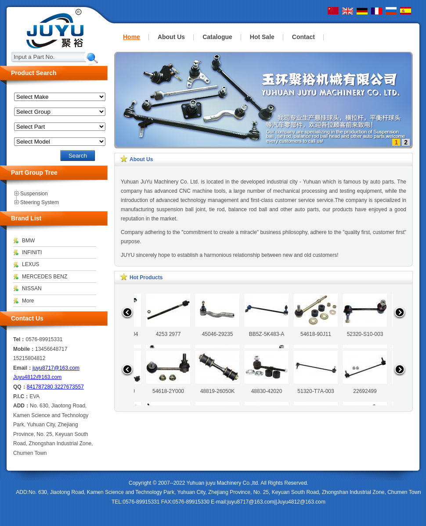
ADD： (21, 406)
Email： (22, 368)
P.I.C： (21, 396)
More (28, 301)
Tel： (19, 339)
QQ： (20, 387)
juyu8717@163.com (55, 368)
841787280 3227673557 (55, 387)
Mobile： (24, 349)
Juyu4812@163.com (37, 377)
